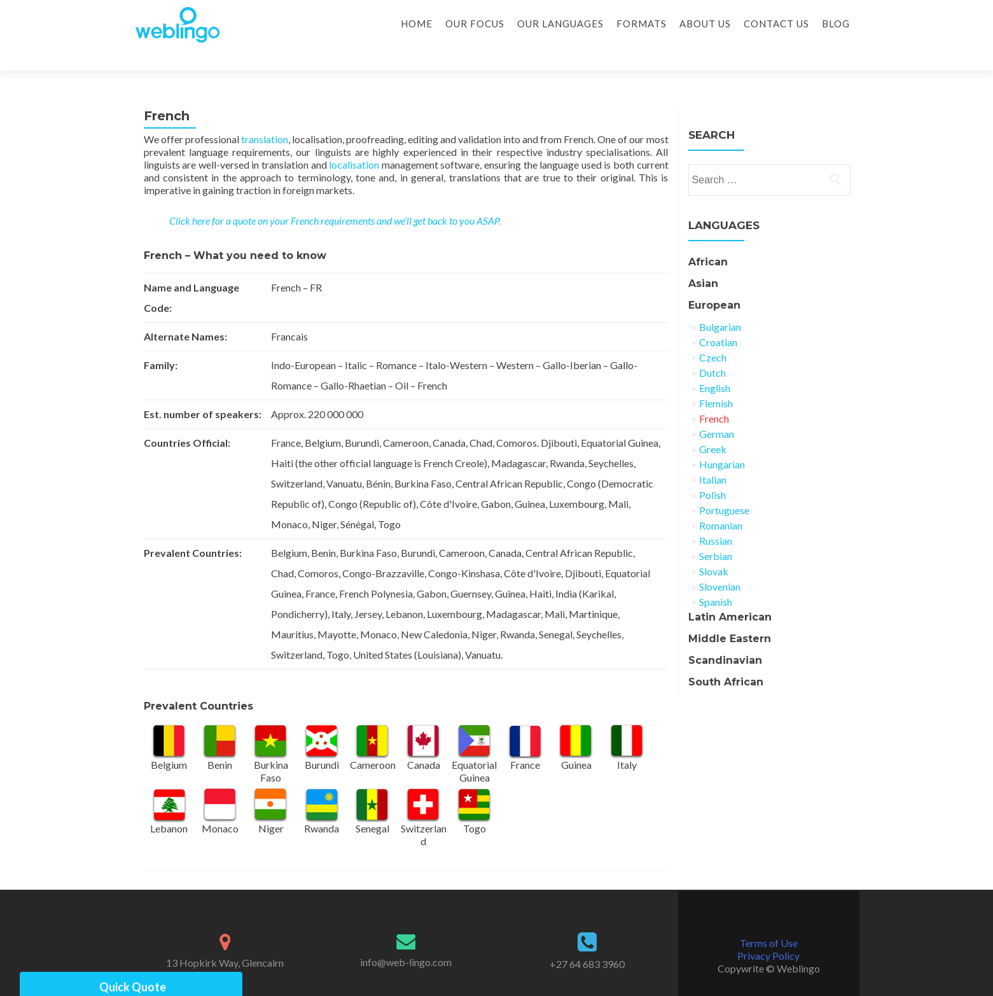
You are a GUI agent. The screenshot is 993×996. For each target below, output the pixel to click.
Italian (712, 457)
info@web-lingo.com (406, 940)
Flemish (716, 381)
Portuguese (724, 488)
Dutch (712, 350)
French (714, 396)
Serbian (715, 534)
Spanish (715, 579)
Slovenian (719, 564)
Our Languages (560, 23)
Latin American (730, 595)
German (716, 411)
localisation (355, 142)
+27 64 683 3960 (587, 942)
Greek (712, 427)
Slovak (713, 549)
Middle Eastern (729, 616)
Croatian (718, 320)
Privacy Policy (768, 933)
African (708, 240)
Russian (715, 518)
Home (417, 23)
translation (264, 117)
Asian (703, 261)
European (714, 283)
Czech (712, 335)
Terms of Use (769, 921)
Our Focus (474, 23)
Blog (836, 23)
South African (725, 660)
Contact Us (776, 23)
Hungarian (722, 442)
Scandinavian (725, 638)
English (714, 366)
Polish (712, 472)
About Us (705, 23)
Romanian (720, 503)
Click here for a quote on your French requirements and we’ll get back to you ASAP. (335, 198)
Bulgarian (720, 304)
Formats (641, 23)
